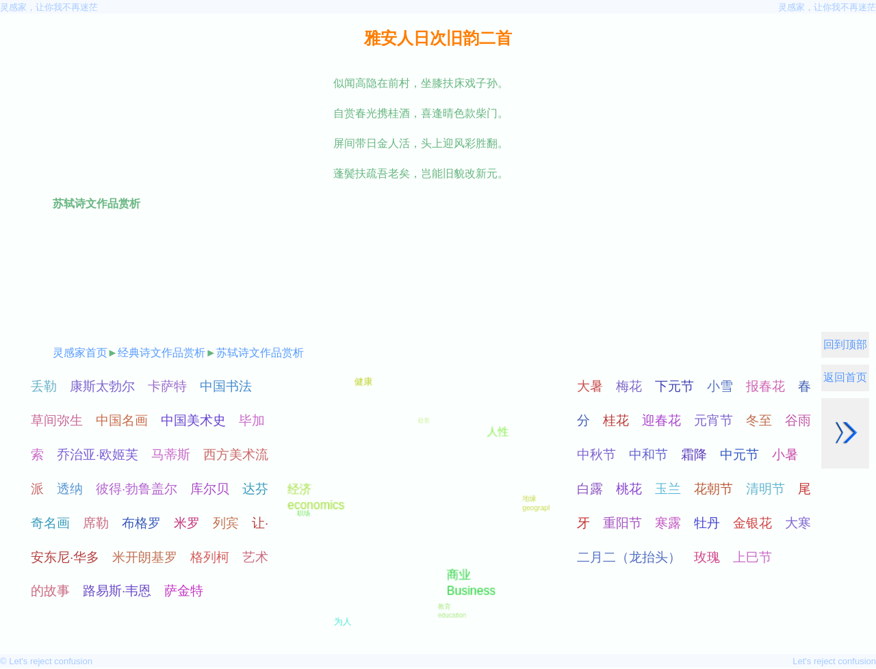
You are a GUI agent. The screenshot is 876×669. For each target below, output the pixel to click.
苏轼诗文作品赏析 (260, 352)
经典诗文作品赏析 (161, 352)
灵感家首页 (80, 352)
